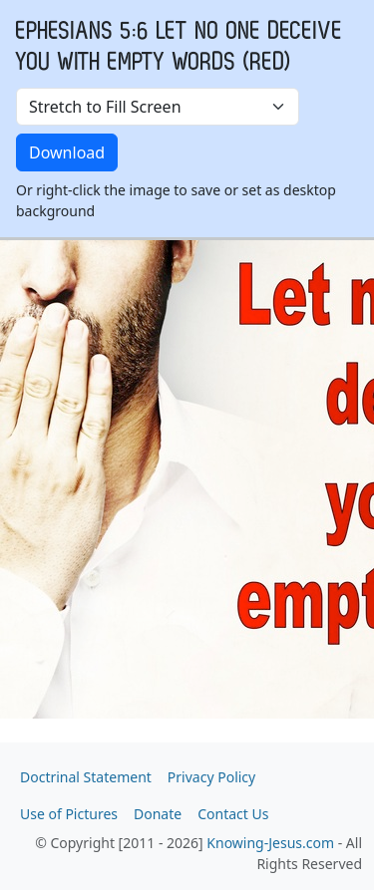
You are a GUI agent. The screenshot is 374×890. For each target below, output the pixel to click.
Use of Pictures (69, 813)
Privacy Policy (211, 776)
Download (67, 152)
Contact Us (232, 813)
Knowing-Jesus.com (270, 842)
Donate (158, 813)
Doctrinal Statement (86, 776)
